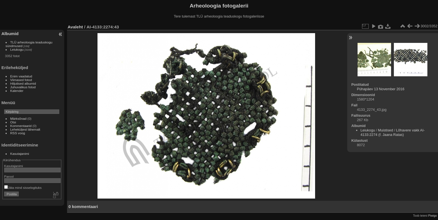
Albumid (9, 33)
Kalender (16, 90)
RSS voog (17, 133)
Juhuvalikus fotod (23, 87)
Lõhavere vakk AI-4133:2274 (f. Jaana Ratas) (392, 132)
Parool (9, 176)
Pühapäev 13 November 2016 (380, 89)
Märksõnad (18, 118)
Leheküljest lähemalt (25, 129)
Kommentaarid (21, 126)
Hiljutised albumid (23, 83)
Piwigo (432, 215)
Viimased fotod (21, 80)
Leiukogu (17, 49)
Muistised (385, 130)
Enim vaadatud (21, 76)
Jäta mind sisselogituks (23, 187)
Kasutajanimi (19, 153)
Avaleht (75, 27)
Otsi (13, 122)
